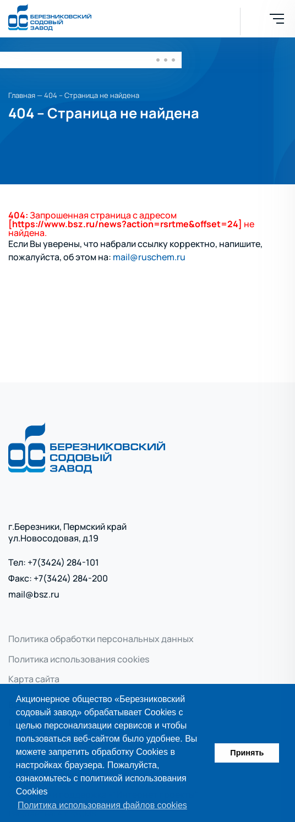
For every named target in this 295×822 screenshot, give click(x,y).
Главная (21, 95)
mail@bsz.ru (33, 594)
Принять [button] (247, 752)
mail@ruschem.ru (149, 257)
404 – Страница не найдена (91, 95)
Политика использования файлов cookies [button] (102, 805)
